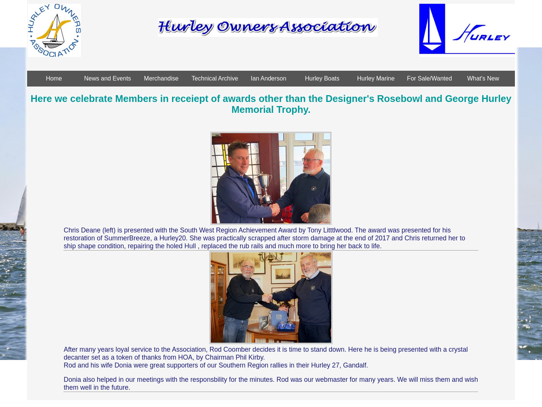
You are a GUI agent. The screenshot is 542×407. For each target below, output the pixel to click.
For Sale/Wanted (429, 78)
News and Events (107, 78)
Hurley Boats (322, 78)
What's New (483, 78)
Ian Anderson (268, 78)
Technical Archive (215, 78)
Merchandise (161, 78)
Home (54, 78)
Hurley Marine (376, 78)
